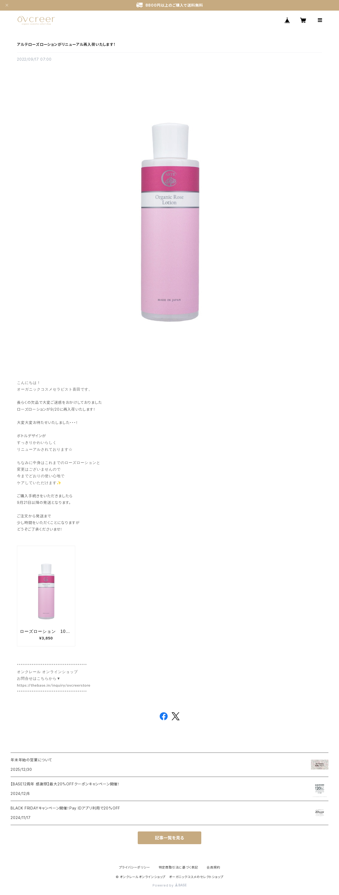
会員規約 (213, 867)
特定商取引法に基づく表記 (178, 867)
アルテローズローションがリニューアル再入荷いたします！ (66, 44)
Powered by (169, 885)
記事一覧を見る (169, 837)
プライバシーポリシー (134, 867)
